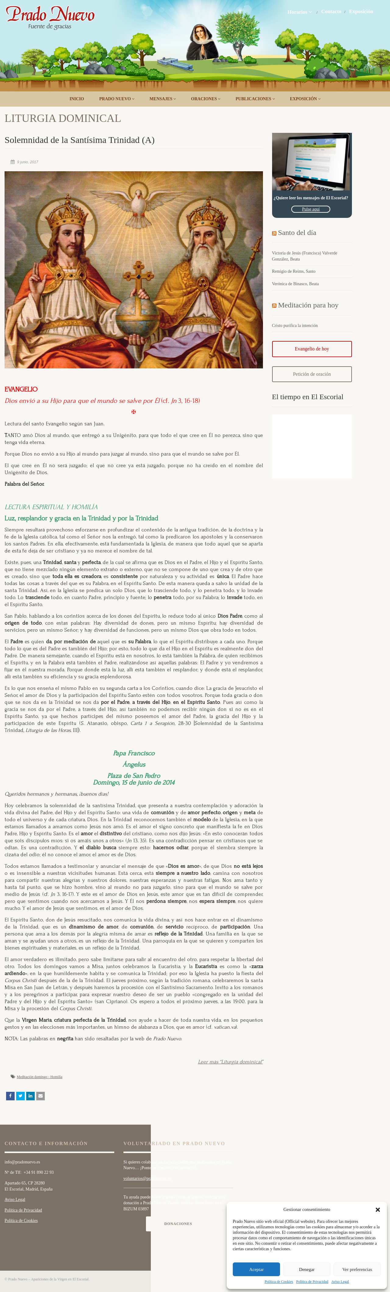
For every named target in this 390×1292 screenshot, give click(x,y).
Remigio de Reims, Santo (294, 271)
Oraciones (205, 99)
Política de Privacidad (312, 1282)
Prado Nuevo (116, 99)
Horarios (299, 12)
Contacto (331, 11)
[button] (378, 1210)
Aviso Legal (340, 1282)
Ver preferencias (357, 1269)
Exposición (361, 11)
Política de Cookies (279, 1282)
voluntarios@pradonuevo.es (147, 1178)
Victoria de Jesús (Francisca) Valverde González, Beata (304, 256)
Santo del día (297, 232)
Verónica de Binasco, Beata (295, 284)
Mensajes (163, 99)
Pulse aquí (311, 209)
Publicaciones (255, 99)
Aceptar (256, 1269)
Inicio (76, 99)
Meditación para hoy (308, 305)
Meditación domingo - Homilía (39, 1077)
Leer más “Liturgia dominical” (230, 1062)
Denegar (307, 1269)
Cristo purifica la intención (295, 325)
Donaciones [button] (178, 1224)
